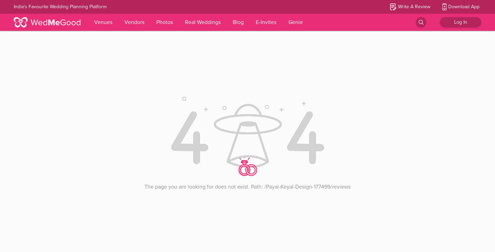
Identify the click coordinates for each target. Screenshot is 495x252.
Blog (238, 22)
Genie (295, 22)
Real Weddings (203, 22)
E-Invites (266, 22)
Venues (103, 22)
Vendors (134, 22)
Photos (164, 22)
